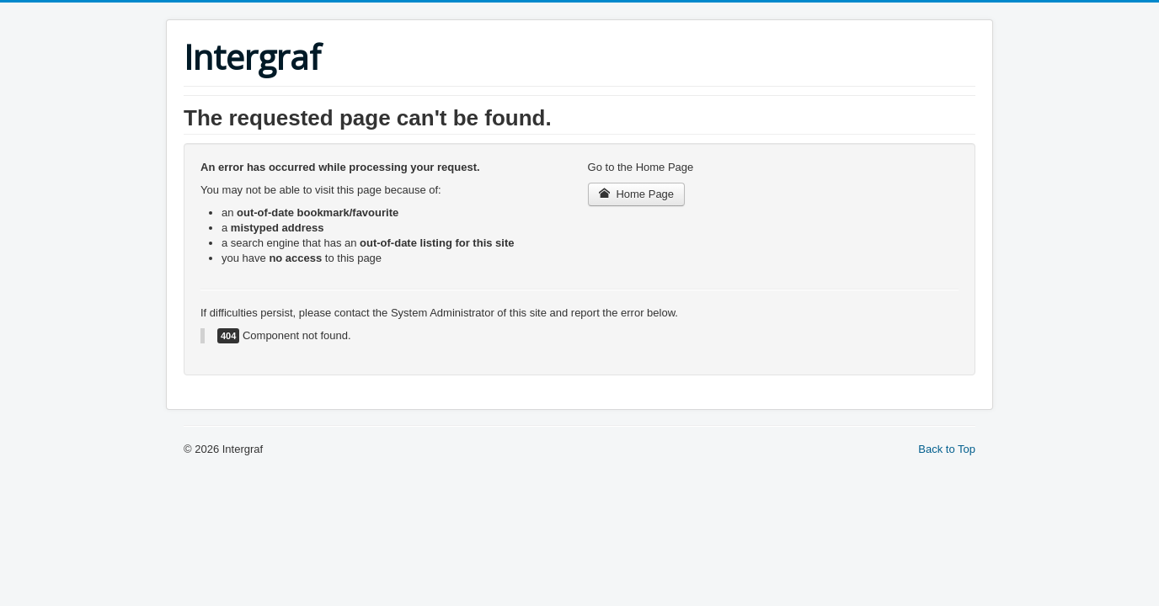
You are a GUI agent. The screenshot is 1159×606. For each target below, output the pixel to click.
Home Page (637, 194)
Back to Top (946, 449)
